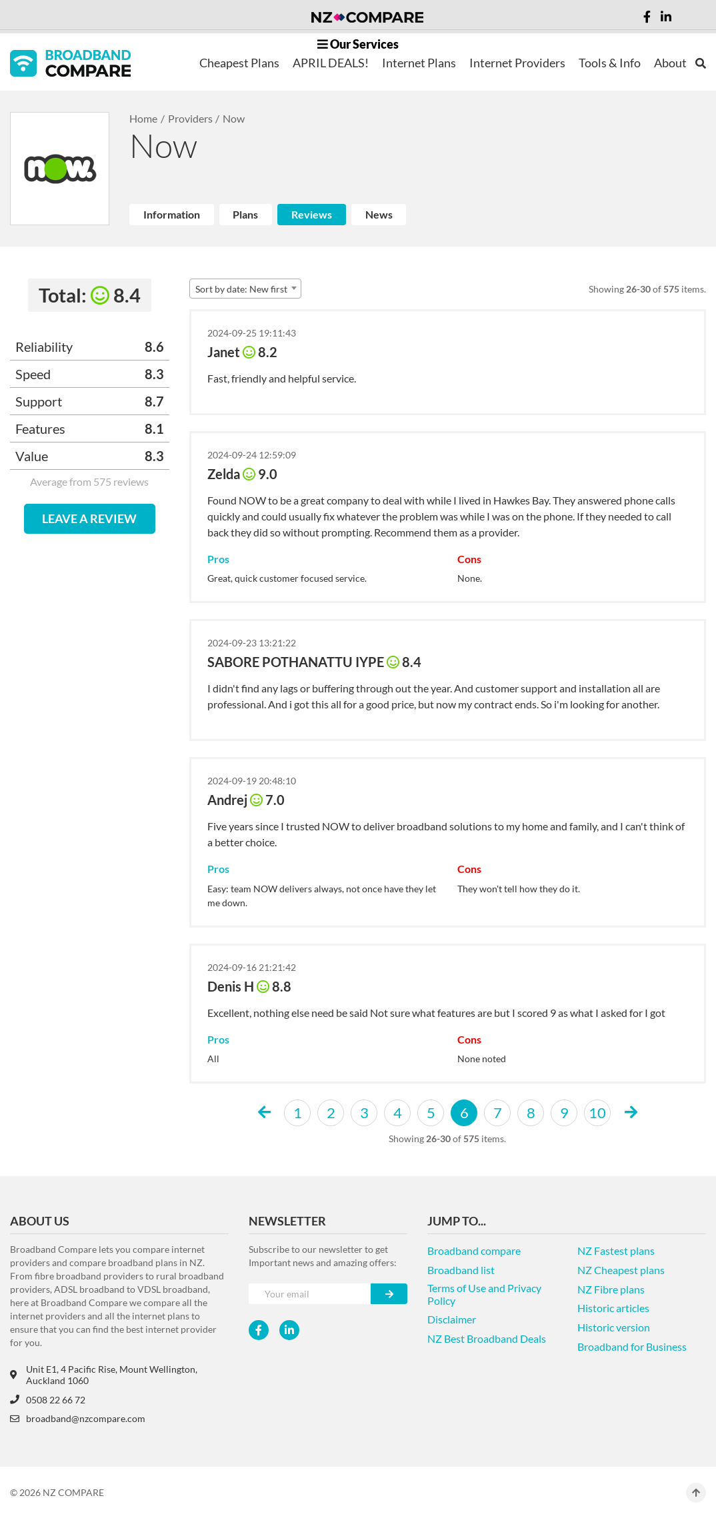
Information (171, 214)
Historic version (613, 1327)
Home (143, 118)
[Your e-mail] (310, 1293)
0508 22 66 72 (47, 1399)
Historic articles (613, 1307)
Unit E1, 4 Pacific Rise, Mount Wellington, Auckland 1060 (103, 1374)
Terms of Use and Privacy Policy (484, 1294)
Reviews (311, 214)
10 (597, 1113)
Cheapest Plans (239, 62)
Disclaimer (451, 1319)
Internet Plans (419, 62)
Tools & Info (610, 62)
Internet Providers (517, 62)
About (670, 62)
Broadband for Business (632, 1346)
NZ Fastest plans (616, 1250)
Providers (190, 118)
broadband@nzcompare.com (77, 1418)
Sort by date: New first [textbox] (241, 289)
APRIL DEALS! (331, 62)
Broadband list (461, 1269)
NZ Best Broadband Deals (486, 1338)
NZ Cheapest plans (621, 1269)
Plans (245, 214)
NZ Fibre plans (611, 1289)
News (379, 214)
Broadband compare (474, 1250)
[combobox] (245, 289)
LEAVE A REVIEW (89, 518)
